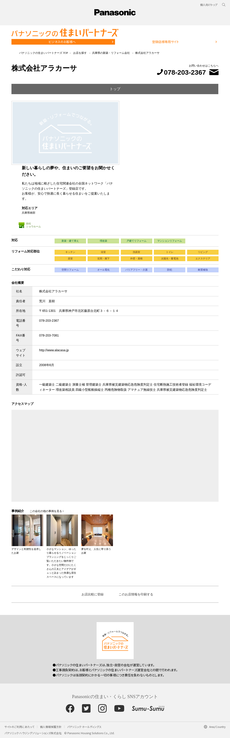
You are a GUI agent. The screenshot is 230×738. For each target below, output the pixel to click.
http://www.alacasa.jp (54, 350)
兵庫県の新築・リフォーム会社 (111, 52)
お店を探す (80, 52)
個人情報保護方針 (51, 727)
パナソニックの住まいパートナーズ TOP (43, 52)
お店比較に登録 (93, 594)
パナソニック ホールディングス (84, 727)
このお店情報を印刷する (136, 594)
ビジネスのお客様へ (62, 41)
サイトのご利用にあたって (19, 727)
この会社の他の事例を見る (46, 511)
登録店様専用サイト (165, 41)
